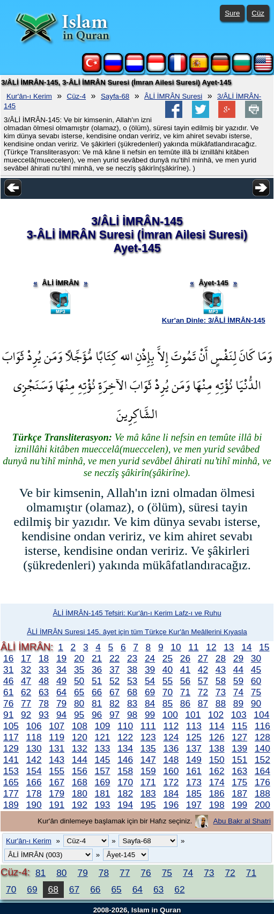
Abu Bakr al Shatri (242, 821)
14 (246, 647)
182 (125, 793)
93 (44, 714)
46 (8, 680)
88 (221, 703)
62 (26, 692)
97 (114, 714)
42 (203, 669)
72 (203, 692)
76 (8, 703)
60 (256, 680)
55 (167, 680)
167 (56, 782)
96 (97, 714)
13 (229, 647)
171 (148, 782)
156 (79, 771)
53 (132, 680)
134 (125, 748)
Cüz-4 (76, 96)
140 (262, 748)
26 (185, 658)
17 (26, 658)
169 (102, 782)
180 (79, 793)
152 (262, 759)
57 (203, 680)
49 (61, 680)
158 (125, 771)
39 (150, 669)
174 (217, 782)
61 (8, 692)
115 (239, 725)
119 (56, 737)
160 (171, 771)
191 (56, 804)
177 (11, 793)
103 (239, 714)
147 (148, 759)
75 (256, 692)
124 (171, 737)
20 (79, 658)
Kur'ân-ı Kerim (29, 96)
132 (79, 748)
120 (79, 737)
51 (97, 680)
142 (34, 759)
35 (79, 669)
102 (216, 714)
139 (239, 748)
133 (102, 748)
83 (132, 703)
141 (11, 759)
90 (256, 703)
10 (176, 647)
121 (102, 737)
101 (193, 714)
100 (170, 714)
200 (262, 804)
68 (132, 692)
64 (61, 692)
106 (34, 725)
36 (97, 669)
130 (34, 748)
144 (79, 759)
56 (185, 680)
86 (185, 703)
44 (238, 669)
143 (56, 759)
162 (217, 771)
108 (79, 725)
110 (125, 725)
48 (44, 680)
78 (44, 703)
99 (150, 714)
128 (262, 737)
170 (125, 782)
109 (102, 725)
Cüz (257, 13)
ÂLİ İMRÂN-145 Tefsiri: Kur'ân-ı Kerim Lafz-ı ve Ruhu (137, 613)
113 (194, 725)
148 (171, 759)
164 (262, 771)
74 (238, 692)
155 (56, 771)
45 (256, 669)
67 (114, 692)
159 (148, 771)
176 (262, 782)
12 (211, 647)
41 (185, 669)
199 (239, 804)
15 (264, 647)
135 (148, 748)
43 (221, 669)
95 (79, 714)
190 (34, 804)
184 (171, 793)
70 (167, 692)
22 (114, 658)
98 (132, 714)
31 (8, 669)
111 (148, 725)
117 (11, 737)
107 (56, 725)
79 (61, 703)
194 (125, 804)
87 (203, 703)
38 (132, 669)
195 (148, 804)
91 (8, 714)
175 (239, 782)
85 (167, 703)
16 (8, 658)
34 (61, 669)
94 (61, 714)
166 (34, 782)
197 (194, 804)
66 (97, 692)
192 (79, 804)
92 (26, 714)
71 (185, 692)
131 (56, 748)
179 (56, 793)
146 (125, 759)
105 (11, 725)
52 (114, 680)
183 (148, 793)
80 (79, 703)
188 (262, 793)
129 (11, 748)
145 (102, 759)
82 (114, 703)
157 (102, 771)
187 (239, 793)
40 (167, 669)
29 (238, 658)
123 (148, 737)
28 (221, 658)
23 (132, 658)
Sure (232, 13)
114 (217, 725)
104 (261, 714)
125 (194, 737)
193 (102, 804)
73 (221, 692)
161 (194, 771)
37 (114, 669)
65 (79, 692)
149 (194, 759)
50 (79, 680)
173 (194, 782)
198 (217, 804)
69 (150, 692)
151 (239, 759)
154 (34, 771)
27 (203, 658)
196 (171, 804)
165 (11, 782)
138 (217, 748)
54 (150, 680)
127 (239, 737)
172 (171, 782)
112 (171, 725)
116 (262, 725)
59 (238, 680)
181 (102, 793)
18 (44, 658)
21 (97, 658)
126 (217, 737)
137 (194, 748)
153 (11, 771)
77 (26, 703)
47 (26, 680)
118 (34, 737)
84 (150, 703)
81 (97, 703)
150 (217, 759)
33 (44, 669)
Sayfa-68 (115, 96)
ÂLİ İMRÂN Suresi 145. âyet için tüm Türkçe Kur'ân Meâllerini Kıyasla (137, 632)
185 (194, 793)
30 (256, 658)
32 (26, 669)
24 (150, 658)
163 (239, 771)
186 (217, 793)
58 (221, 680)
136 (171, 748)
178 (34, 793)
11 (193, 647)
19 (61, 658)
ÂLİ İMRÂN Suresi (173, 96)
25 (167, 658)
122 (125, 737)
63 (44, 692)
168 (79, 782)
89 (238, 703)
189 (11, 804)
